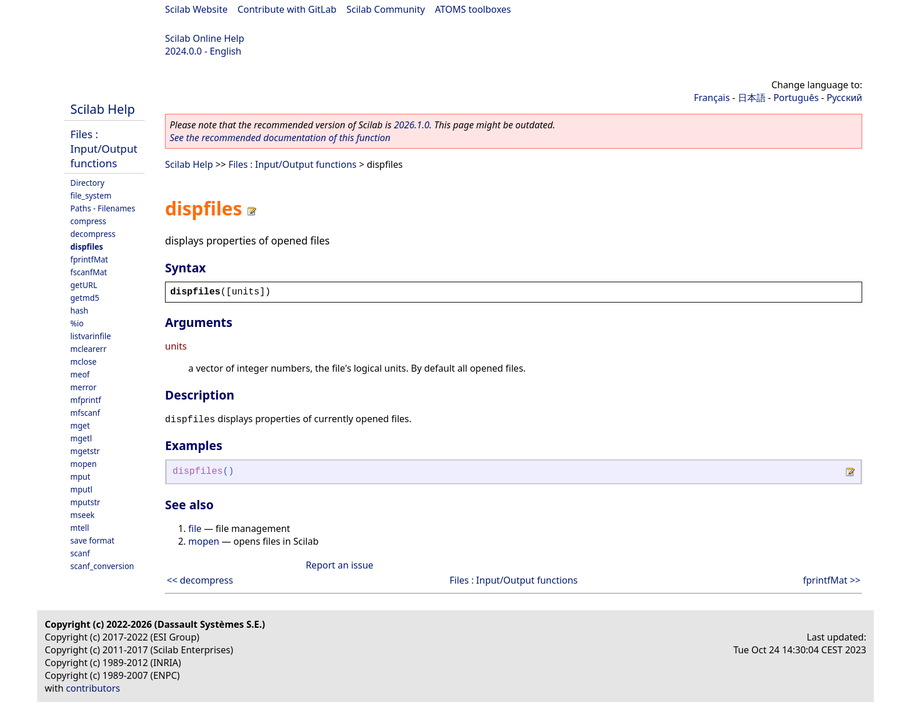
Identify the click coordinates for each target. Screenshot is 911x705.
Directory (87, 182)
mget (80, 425)
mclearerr (88, 348)
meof (79, 374)
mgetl (81, 438)
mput (80, 476)
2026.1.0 (411, 124)
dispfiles (86, 246)
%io (77, 323)
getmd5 (84, 297)
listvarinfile (90, 335)
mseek (82, 514)
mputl (81, 489)
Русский (844, 97)
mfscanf (85, 412)
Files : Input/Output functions (103, 148)
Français (712, 97)
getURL (83, 284)
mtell (79, 527)
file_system (91, 195)
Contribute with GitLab (287, 9)
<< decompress (200, 580)
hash (79, 310)
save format (92, 540)
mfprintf (85, 399)
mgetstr (85, 450)
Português (796, 97)
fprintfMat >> (831, 580)
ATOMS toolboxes (473, 9)
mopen (83, 463)
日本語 (752, 97)
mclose (83, 361)
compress (88, 220)
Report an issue (339, 565)
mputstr (85, 502)
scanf (80, 553)
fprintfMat (89, 259)
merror (83, 387)
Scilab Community (385, 9)
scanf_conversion (102, 565)
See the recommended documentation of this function (280, 137)
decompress (93, 233)
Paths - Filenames (102, 208)
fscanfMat (88, 272)
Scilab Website (196, 9)
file (195, 528)
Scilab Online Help (204, 38)
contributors (93, 688)
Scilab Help (102, 108)
